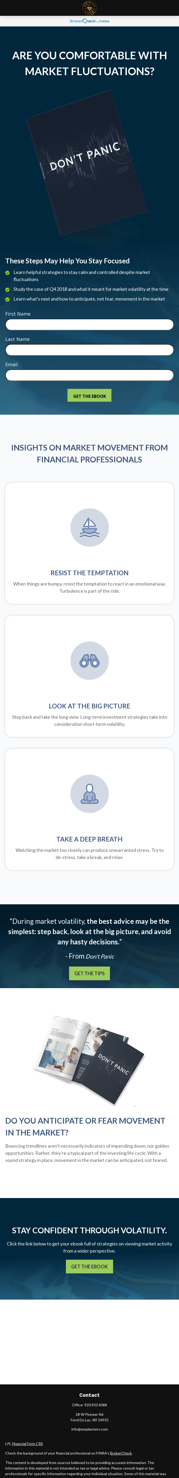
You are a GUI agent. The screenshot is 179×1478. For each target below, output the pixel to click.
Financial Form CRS (27, 1443)
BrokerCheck (121, 1453)
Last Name (17, 339)
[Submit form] (89, 395)
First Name (18, 314)
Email (11, 364)
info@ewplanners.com (89, 1429)
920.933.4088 (95, 1405)
